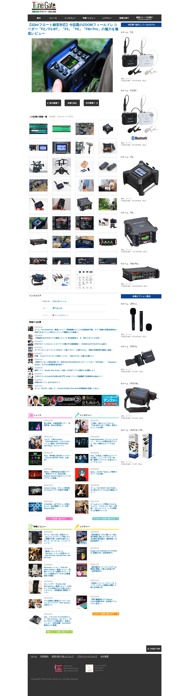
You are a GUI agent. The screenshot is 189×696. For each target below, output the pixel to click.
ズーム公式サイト (61, 315)
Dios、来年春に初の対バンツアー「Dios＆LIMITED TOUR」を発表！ (57, 458)
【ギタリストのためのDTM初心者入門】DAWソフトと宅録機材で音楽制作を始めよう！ (69, 376)
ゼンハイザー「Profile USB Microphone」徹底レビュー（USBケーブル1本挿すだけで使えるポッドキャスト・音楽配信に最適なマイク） (57, 588)
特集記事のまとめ (59, 301)
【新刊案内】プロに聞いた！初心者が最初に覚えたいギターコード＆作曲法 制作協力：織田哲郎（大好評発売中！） (103, 538)
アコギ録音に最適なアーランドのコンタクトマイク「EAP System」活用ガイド (58, 603)
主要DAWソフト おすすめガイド (47, 382)
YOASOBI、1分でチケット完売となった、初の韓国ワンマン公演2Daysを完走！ (57, 506)
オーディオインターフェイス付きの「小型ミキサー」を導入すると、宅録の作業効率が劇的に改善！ (74, 350)
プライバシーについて (87, 656)
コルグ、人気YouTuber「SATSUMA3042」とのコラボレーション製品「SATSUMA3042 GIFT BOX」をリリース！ (57, 442)
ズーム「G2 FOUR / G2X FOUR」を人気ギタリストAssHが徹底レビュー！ (103, 490)
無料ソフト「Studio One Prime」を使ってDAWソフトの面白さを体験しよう (65, 370)
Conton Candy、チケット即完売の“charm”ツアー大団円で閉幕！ (57, 489)
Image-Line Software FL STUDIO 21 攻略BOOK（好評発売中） (103, 552)
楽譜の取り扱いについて (63, 656)
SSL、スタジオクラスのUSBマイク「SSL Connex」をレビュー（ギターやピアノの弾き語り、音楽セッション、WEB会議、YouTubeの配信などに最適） (58, 621)
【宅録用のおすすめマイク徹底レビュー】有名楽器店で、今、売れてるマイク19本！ (68, 338)
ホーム (34, 656)
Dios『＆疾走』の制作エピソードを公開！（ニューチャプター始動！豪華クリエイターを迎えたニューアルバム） (103, 459)
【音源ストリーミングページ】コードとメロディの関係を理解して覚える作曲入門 (103, 585)
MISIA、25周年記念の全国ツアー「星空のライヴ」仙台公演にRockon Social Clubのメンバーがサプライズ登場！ (57, 475)
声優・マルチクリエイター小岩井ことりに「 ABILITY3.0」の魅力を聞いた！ (65, 356)
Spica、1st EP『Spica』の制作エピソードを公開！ (103, 473)
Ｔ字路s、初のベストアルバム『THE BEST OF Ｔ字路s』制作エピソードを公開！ (103, 425)
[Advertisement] (112, 7)
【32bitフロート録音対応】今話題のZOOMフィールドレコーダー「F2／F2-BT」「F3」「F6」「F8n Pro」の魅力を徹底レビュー (73, 29)
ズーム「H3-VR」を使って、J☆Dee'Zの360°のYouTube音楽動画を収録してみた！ (67, 388)
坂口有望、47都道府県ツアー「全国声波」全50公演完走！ (57, 424)
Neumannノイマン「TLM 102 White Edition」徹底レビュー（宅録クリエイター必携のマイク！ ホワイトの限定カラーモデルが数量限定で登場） (57, 571)
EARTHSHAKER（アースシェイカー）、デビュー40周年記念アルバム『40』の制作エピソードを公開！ (104, 442)
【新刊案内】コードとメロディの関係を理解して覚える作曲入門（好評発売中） (103, 569)
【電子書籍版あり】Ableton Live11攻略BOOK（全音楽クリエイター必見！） (103, 601)
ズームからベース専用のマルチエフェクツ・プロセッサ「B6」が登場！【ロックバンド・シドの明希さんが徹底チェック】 (103, 507)
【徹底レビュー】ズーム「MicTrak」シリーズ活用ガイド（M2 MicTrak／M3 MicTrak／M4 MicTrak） (57, 554)
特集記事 (58, 308)
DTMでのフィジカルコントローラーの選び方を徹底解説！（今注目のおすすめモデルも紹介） (71, 344)
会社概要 (105, 656)
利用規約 (44, 656)
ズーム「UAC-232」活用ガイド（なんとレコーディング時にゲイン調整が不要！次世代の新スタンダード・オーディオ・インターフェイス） (57, 539)
